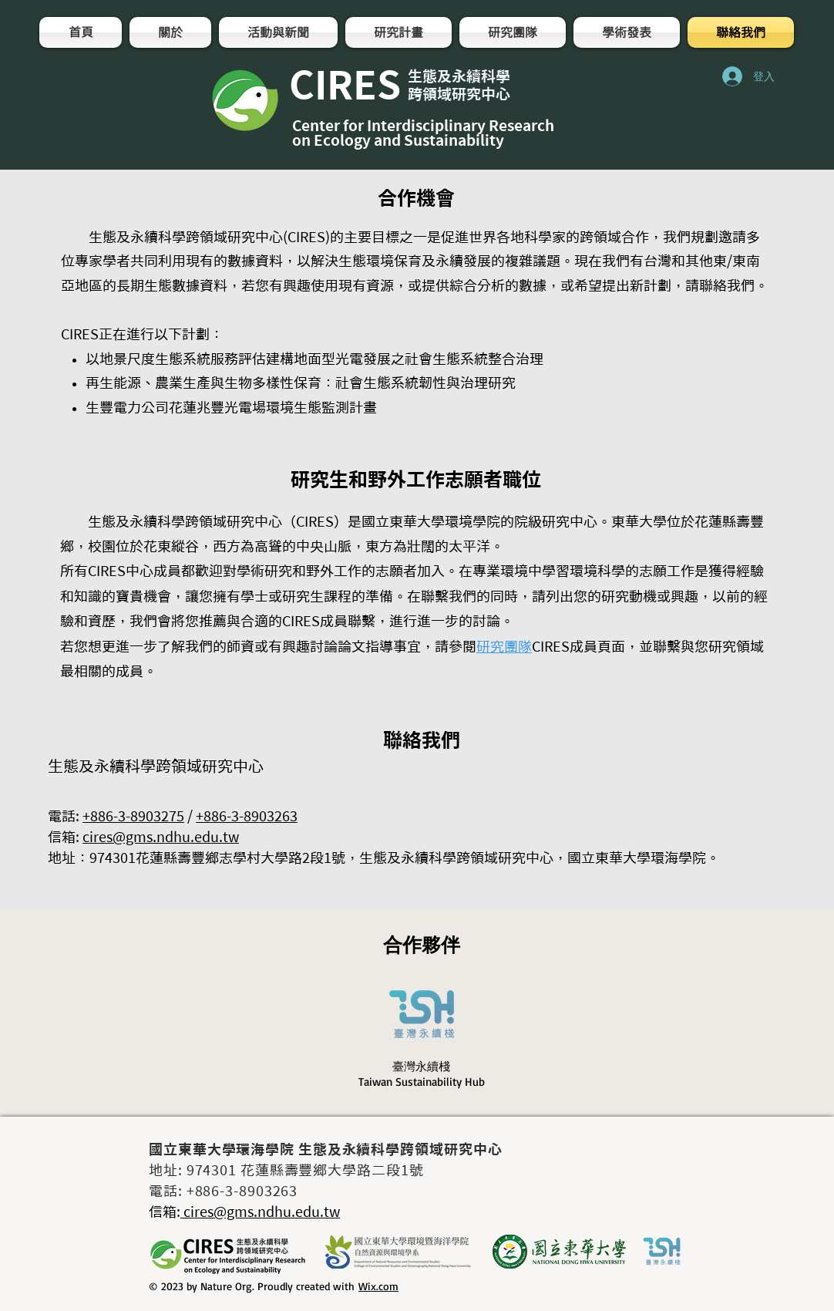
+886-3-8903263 (247, 816)
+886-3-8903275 (133, 816)
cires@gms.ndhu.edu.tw (160, 837)
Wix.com (378, 1285)
